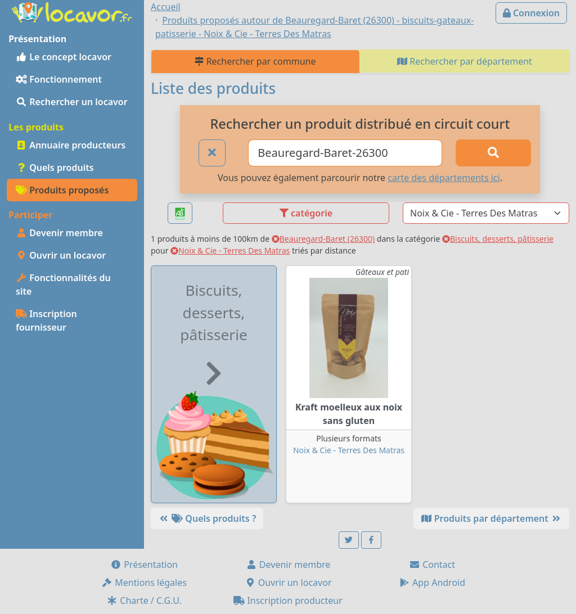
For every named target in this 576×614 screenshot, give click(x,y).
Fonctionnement (59, 79)
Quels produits (55, 167)
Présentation (144, 564)
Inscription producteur (288, 600)
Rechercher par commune (255, 61)
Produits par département (491, 518)
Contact (432, 564)
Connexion (531, 13)
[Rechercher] (493, 152)
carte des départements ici (444, 177)
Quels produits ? (207, 518)
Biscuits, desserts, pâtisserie (498, 238)
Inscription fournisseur (46, 320)
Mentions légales (144, 582)
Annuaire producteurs (70, 145)
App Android (432, 582)
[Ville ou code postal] (345, 152)
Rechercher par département (464, 61)
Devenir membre (59, 233)
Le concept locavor (63, 57)
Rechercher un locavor (72, 102)
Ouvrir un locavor (61, 255)
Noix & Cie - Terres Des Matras (230, 250)
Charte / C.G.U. (144, 600)
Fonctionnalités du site (63, 284)
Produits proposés (62, 190)
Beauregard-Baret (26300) (323, 238)
